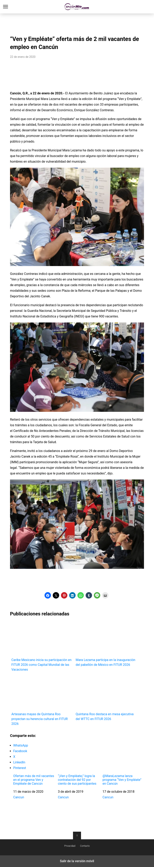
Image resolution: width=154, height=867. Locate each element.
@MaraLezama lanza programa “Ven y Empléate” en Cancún (121, 779)
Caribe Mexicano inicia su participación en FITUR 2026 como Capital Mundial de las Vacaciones (42, 646)
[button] (48, 595)
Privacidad (69, 846)
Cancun (18, 797)
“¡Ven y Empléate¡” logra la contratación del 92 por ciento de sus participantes (77, 779)
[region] (77, 23)
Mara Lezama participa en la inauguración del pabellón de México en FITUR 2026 (106, 643)
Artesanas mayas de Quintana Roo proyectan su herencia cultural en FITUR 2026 (42, 701)
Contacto (85, 846)
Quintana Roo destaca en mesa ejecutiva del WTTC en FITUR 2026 (106, 698)
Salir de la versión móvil (77, 861)
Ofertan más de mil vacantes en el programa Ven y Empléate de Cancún (33, 779)
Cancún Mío (77, 6)
